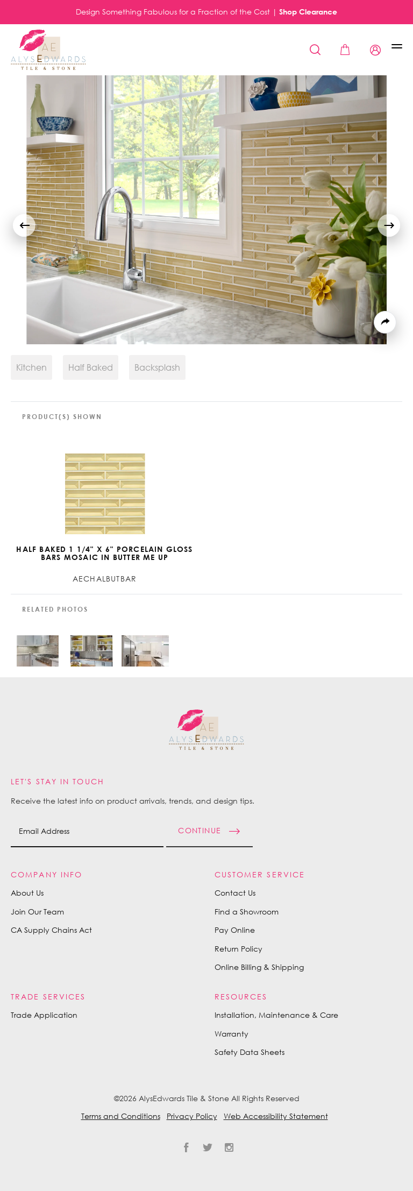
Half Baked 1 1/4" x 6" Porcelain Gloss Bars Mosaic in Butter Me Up (104, 553)
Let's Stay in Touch (57, 781)
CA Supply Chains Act (51, 929)
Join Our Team (37, 911)
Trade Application (44, 1014)
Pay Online (235, 929)
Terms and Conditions (120, 1116)
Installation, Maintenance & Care (276, 1014)
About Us (27, 892)
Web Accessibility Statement (276, 1116)
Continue (199, 829)
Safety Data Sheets (249, 1052)
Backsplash (157, 367)
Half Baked (90, 367)
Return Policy (238, 948)
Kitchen (31, 367)
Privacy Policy (192, 1116)
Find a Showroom (247, 911)
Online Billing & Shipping (259, 967)
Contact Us (235, 892)
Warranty (231, 1033)
